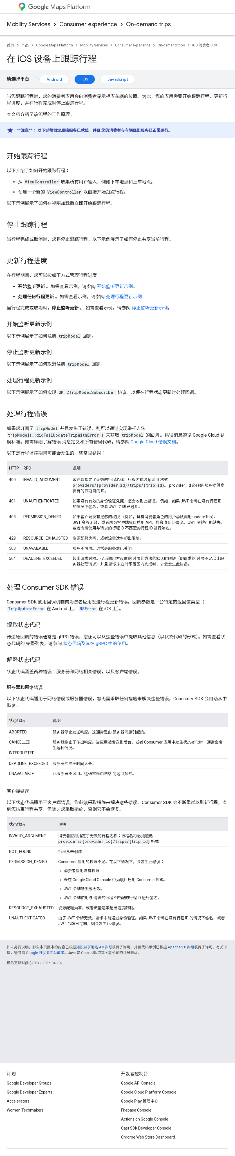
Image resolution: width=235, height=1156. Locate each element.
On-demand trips (148, 24)
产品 (25, 45)
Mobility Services (28, 24)
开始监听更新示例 (115, 286)
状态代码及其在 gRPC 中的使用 (94, 643)
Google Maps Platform (54, 45)
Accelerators (18, 1101)
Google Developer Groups (29, 1083)
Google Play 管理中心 (139, 1101)
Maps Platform (59, 7)
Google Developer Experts (29, 1092)
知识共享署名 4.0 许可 (94, 947)
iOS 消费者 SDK (205, 45)
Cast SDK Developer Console (146, 1128)
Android (54, 79)
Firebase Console (136, 1110)
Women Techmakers (25, 1110)
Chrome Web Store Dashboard (148, 1137)
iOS (84, 79)
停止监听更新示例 (150, 308)
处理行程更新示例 (124, 296)
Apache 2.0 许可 (181, 947)
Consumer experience (88, 24)
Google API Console (138, 1083)
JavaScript (118, 79)
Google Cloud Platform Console (148, 1092)
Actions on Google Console (144, 1119)
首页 (10, 45)
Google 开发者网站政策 (45, 953)
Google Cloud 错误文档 (153, 442)
